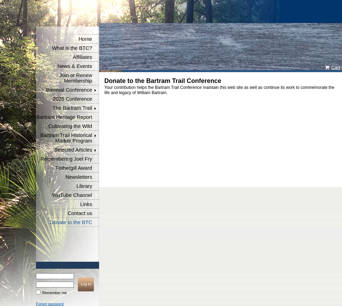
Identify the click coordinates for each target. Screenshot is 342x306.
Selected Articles (73, 150)
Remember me (54, 293)
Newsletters (78, 177)
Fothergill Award (73, 168)
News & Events (75, 66)
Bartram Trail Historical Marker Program (66, 138)
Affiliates (82, 57)
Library (84, 186)
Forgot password (50, 304)
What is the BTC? (72, 48)
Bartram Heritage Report (64, 117)
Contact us (80, 213)
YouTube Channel (72, 195)
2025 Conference (72, 99)
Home (85, 39)
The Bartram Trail (72, 108)
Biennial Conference (69, 90)
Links (86, 204)
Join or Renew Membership (75, 78)
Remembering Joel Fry (66, 159)
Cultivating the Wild (70, 126)
